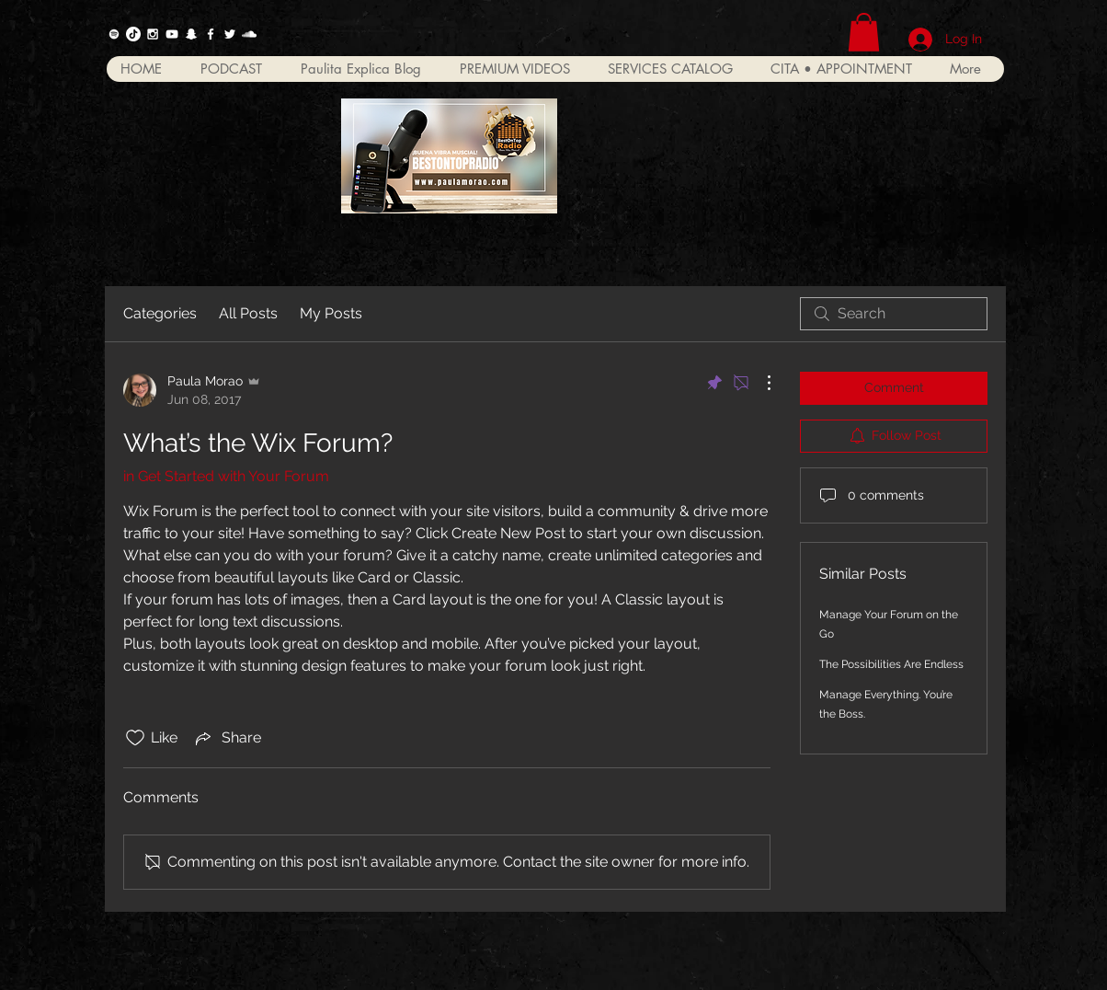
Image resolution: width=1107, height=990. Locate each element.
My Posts (331, 313)
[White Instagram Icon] (152, 34)
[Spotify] (114, 34)
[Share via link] (226, 738)
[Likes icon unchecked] (135, 738)
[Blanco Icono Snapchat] (191, 34)
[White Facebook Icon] (210, 34)
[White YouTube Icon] (172, 34)
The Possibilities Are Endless (891, 664)
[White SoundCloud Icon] (249, 34)
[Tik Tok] (133, 34)
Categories (160, 313)
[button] (864, 32)
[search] (893, 313)
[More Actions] (759, 383)
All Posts (248, 313)
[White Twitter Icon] (230, 34)
